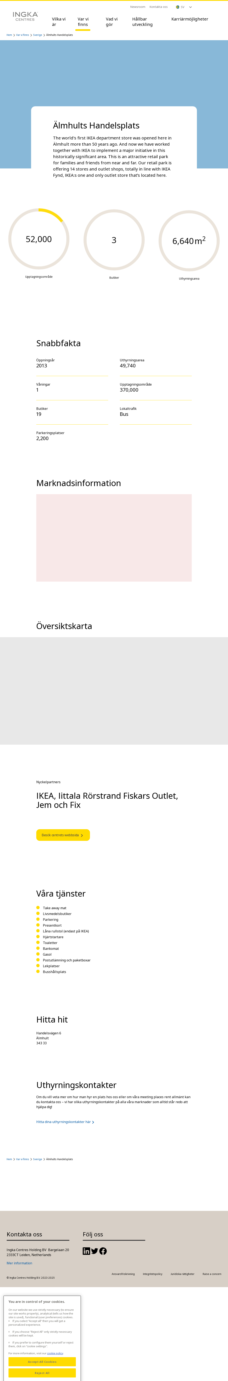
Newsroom (137, 7)
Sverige (37, 35)
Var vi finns (83, 21)
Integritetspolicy (152, 1274)
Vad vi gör (112, 21)
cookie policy (55, 1366)
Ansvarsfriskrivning (123, 1274)
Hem (9, 35)
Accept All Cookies (42, 1374)
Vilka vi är (58, 21)
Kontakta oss (158, 7)
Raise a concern (212, 1274)
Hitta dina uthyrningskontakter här (66, 1122)
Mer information (19, 1263)
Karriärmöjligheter (189, 19)
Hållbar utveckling (142, 21)
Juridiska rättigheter (182, 1274)
